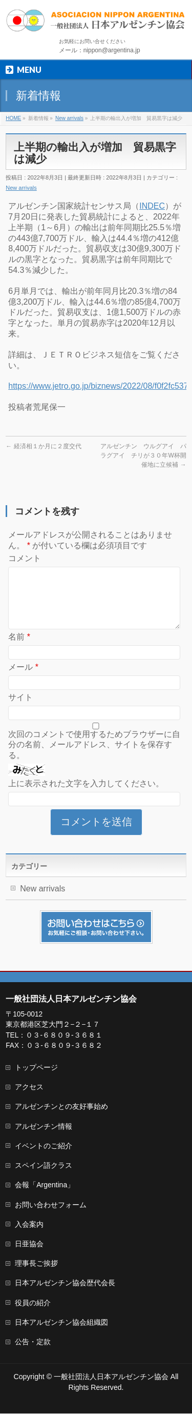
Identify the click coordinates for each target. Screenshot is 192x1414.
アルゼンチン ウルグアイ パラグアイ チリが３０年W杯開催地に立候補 (143, 455)
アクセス (29, 1087)
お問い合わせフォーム (51, 1205)
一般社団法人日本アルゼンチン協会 (111, 1377)
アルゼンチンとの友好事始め (61, 1107)
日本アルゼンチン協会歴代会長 (65, 1283)
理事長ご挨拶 (36, 1264)
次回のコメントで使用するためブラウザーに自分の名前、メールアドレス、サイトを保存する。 (94, 757)
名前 (19, 649)
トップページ (36, 1068)
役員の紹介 (33, 1303)
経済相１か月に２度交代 (43, 446)
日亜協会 (29, 1244)
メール (23, 679)
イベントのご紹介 (43, 1146)
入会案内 (29, 1225)
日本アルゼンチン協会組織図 (61, 1323)
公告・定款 (33, 1342)
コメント (24, 558)
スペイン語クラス (43, 1166)
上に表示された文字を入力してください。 (86, 795)
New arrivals (21, 188)
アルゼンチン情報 (43, 1127)
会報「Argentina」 (44, 1185)
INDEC (152, 206)
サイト (20, 709)
